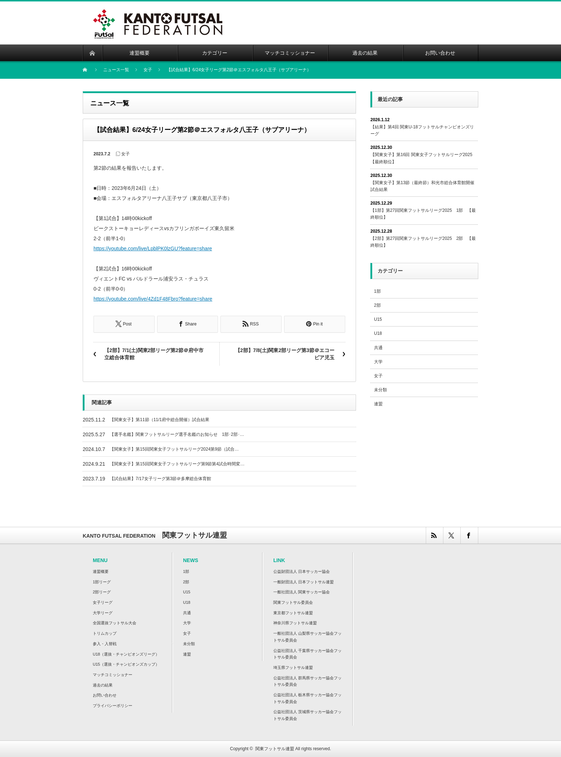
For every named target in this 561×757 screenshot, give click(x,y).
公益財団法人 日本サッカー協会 (301, 571)
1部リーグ (102, 581)
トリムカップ (105, 633)
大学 (378, 361)
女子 (125, 153)
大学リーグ (103, 612)
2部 (377, 305)
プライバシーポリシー (112, 705)
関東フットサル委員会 (293, 602)
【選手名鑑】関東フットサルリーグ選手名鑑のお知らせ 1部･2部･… (177, 434)
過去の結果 (103, 685)
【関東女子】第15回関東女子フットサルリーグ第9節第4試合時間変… (177, 463)
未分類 (380, 389)
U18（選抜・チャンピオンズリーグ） (126, 654)
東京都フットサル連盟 (293, 612)
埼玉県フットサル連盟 (293, 667)
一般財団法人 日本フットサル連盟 (303, 581)
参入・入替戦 (105, 643)
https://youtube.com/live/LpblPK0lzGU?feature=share (153, 248)
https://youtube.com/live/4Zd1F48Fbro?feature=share (153, 299)
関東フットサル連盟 (274, 748)
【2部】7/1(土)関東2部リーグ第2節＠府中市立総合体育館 (154, 353)
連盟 (378, 403)
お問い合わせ (105, 695)
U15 (378, 319)
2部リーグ (102, 591)
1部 (377, 291)
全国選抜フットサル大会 (114, 623)
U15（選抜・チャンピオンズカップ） (126, 664)
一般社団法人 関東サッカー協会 (301, 591)
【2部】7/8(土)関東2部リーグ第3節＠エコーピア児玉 (284, 353)
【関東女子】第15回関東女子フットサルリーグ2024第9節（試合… (174, 448)
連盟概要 (101, 571)
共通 (378, 347)
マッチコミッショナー (112, 674)
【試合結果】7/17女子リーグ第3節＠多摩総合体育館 (160, 478)
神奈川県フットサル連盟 (295, 623)
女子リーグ (103, 602)
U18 (378, 333)
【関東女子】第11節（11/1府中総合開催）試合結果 (159, 419)
